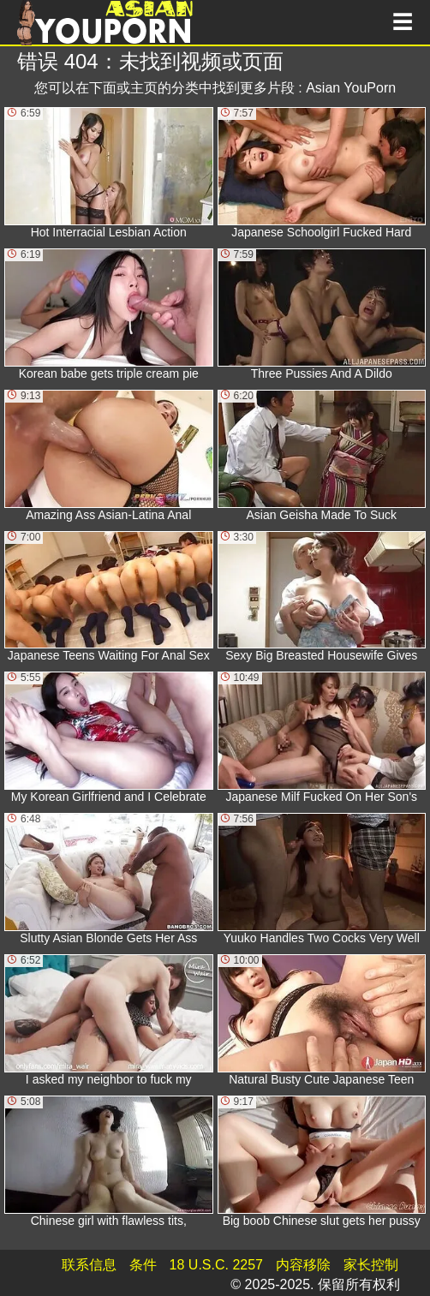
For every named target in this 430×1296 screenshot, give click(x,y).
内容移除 (303, 1264)
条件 (143, 1264)
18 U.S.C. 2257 (216, 1264)
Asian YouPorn (351, 88)
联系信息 (89, 1264)
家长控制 (370, 1264)
